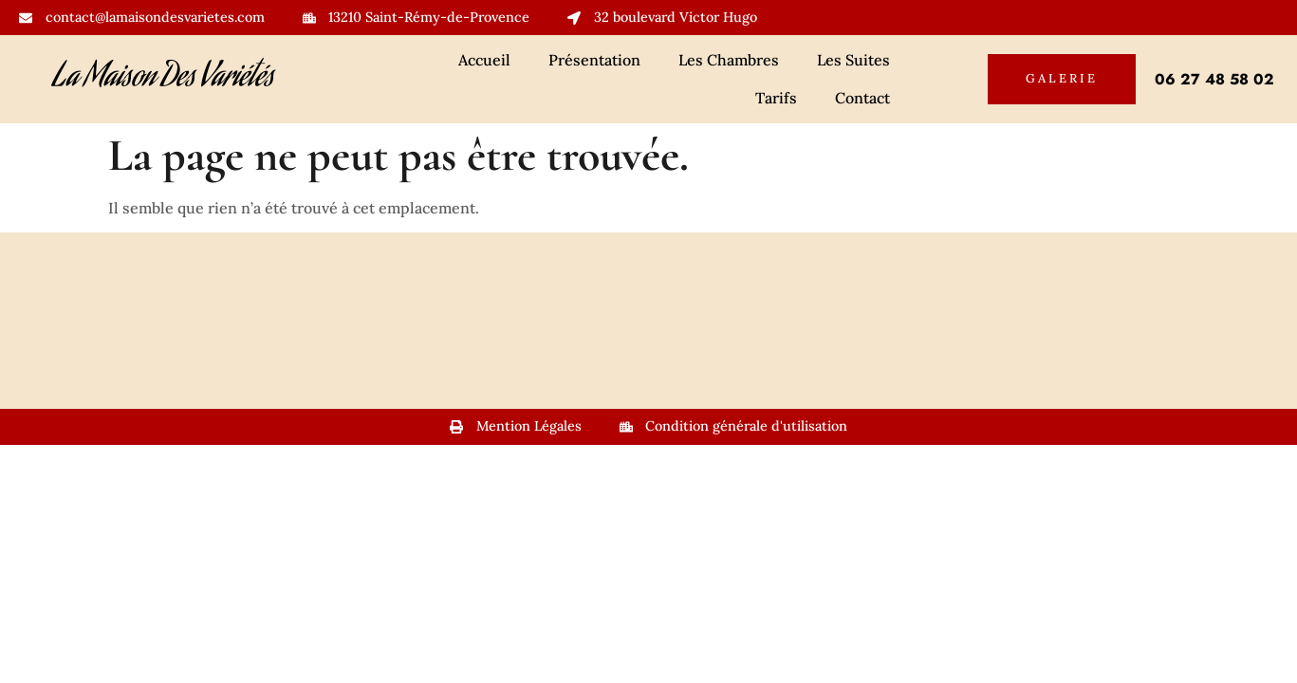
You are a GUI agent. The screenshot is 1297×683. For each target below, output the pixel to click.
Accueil (484, 59)
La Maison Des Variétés (163, 78)
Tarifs (776, 97)
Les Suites (853, 59)
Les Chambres (728, 59)
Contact (862, 97)
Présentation (594, 59)
